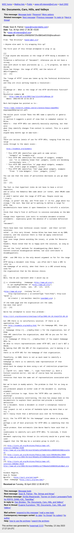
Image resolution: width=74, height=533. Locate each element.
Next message (29, 17)
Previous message (45, 17)
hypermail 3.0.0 (36, 526)
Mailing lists (19, 4)
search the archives (40, 521)
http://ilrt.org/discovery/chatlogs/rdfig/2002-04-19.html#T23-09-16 (35, 316)
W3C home (7, 4)
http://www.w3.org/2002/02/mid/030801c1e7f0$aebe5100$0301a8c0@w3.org (36, 466)
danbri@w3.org (31, 40)
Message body (24, 14)
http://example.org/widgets (19, 149)
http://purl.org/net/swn (25, 477)
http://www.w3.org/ (43, 282)
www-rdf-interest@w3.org (46, 4)
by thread (48, 515)
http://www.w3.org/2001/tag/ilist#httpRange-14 (31, 96)
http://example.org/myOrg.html (22, 325)
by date (39, 515)
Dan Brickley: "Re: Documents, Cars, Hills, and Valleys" (39, 502)
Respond (37, 14)
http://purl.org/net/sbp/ (31, 480)
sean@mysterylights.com (36, 27)
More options (48, 14)
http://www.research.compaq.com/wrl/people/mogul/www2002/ (31, 108)
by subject (57, 515)
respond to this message (27, 513)
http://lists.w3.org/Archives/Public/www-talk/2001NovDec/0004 (36, 455)
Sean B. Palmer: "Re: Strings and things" (37, 494)
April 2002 (63, 4)
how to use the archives (19, 521)
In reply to (59, 17)
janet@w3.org (46, 298)
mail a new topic (47, 513)
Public (29, 4)
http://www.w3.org (12, 291)
